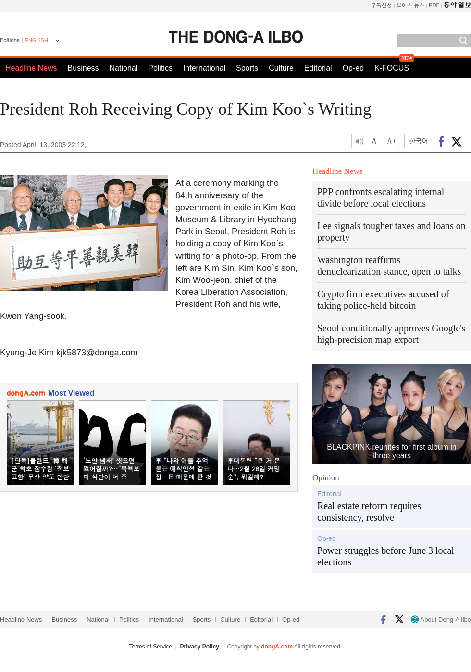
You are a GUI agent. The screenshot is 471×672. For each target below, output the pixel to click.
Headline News (31, 68)
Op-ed (353, 68)
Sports (247, 68)
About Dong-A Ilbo (441, 619)
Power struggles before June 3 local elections (385, 556)
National (124, 68)
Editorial (318, 68)
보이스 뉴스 (411, 5)
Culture (281, 68)
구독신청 (381, 5)
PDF (434, 5)
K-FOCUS (391, 68)
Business (83, 68)
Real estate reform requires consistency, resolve (369, 512)
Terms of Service (150, 646)
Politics (160, 68)
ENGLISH (36, 40)
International (204, 68)
